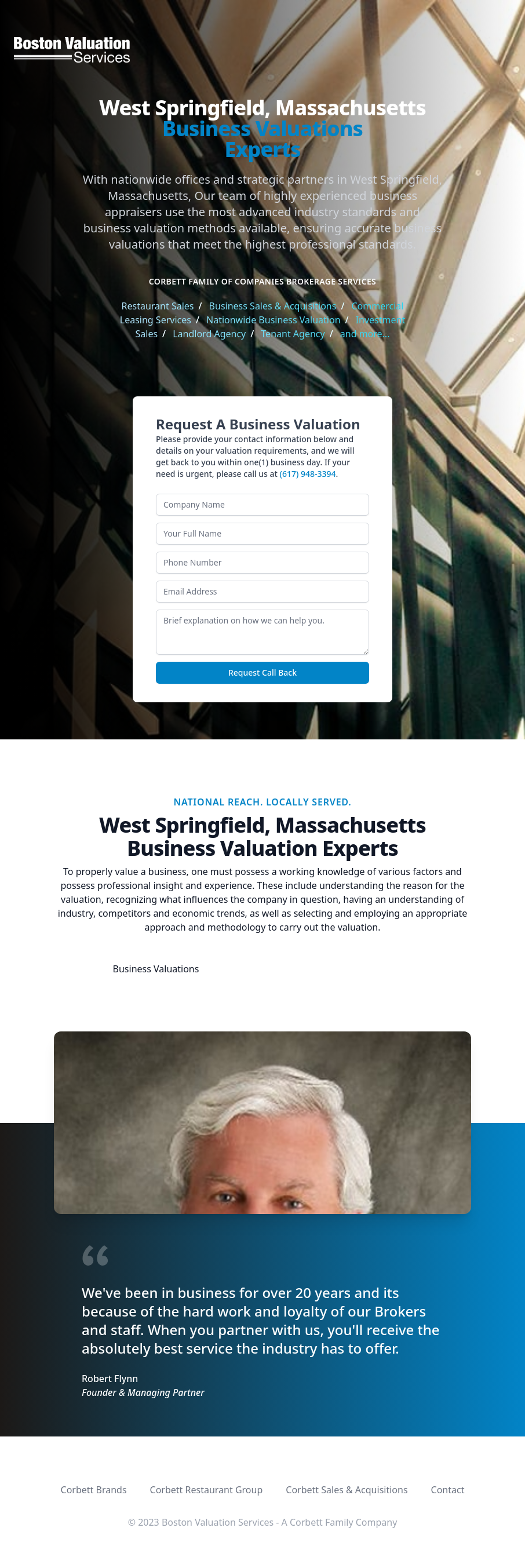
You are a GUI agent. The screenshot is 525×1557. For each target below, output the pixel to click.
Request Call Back (262, 672)
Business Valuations (156, 968)
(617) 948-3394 (308, 473)
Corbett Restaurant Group (206, 1489)
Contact (448, 1489)
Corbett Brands (94, 1489)
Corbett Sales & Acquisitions (346, 1489)
